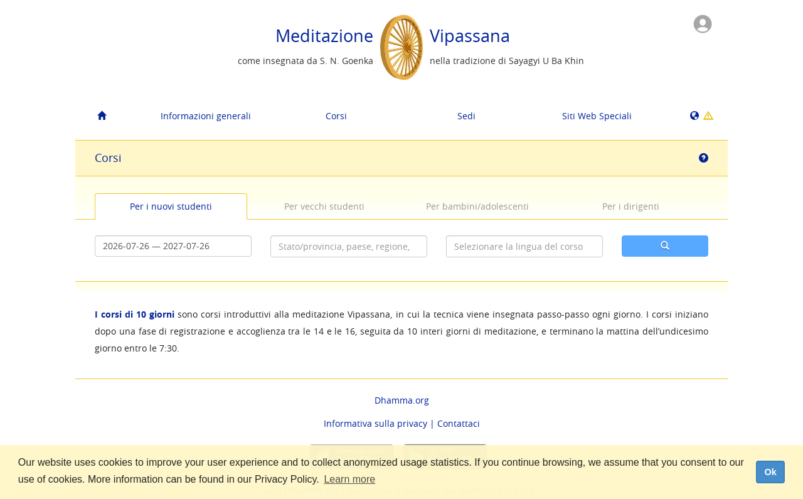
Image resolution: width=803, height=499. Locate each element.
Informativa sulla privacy (375, 423)
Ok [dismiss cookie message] (770, 472)
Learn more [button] (349, 479)
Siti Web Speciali (597, 116)
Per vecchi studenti (324, 206)
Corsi (336, 116)
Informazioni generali (206, 116)
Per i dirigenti (630, 206)
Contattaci (458, 423)
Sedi (466, 116)
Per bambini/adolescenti (477, 206)
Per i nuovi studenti (171, 206)
